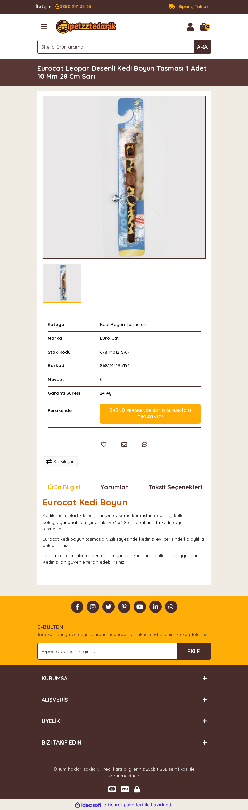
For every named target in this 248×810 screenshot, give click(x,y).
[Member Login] (190, 27)
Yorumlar (114, 487)
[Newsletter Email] (124, 651)
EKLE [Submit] (193, 651)
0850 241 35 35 (64, 6)
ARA (202, 46)
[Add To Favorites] (104, 444)
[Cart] (204, 27)
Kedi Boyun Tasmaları (123, 324)
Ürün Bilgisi (64, 487)
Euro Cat (109, 338)
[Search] (124, 47)
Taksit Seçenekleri (175, 487)
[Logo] (86, 26)
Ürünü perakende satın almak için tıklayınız (150, 414)
